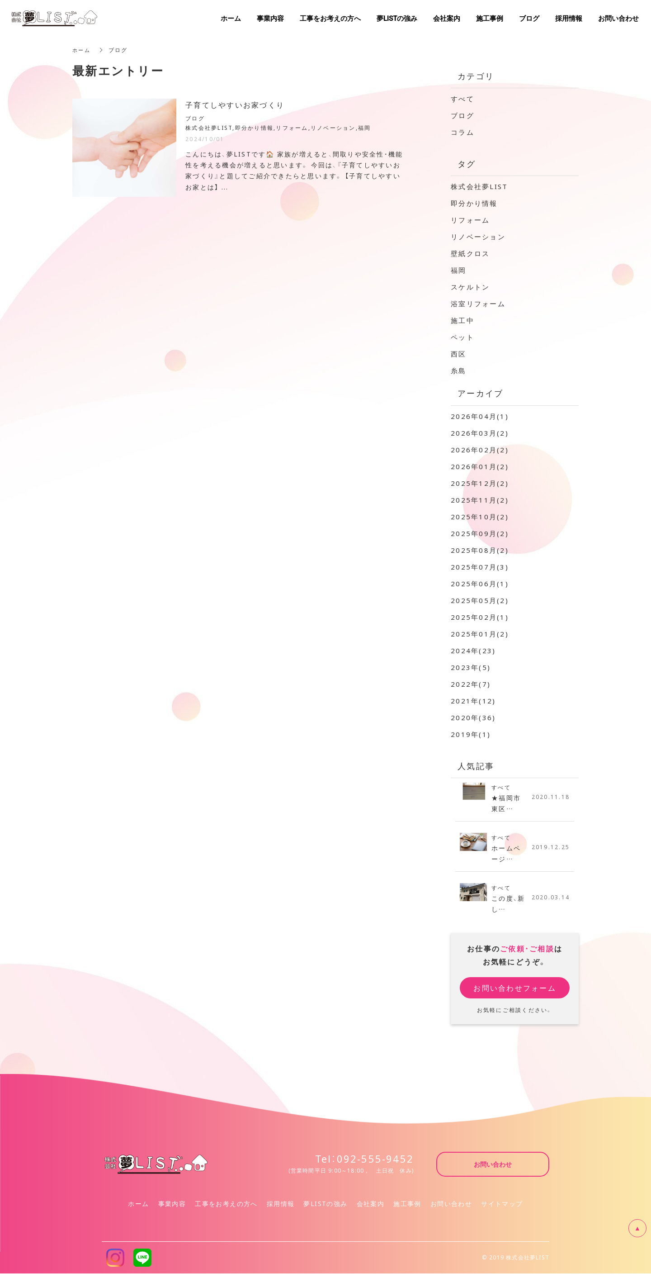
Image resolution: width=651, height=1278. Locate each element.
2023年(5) (471, 667)
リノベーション (478, 237)
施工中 (462, 320)
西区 (459, 354)
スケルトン (470, 287)
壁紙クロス (470, 253)
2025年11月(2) (480, 500)
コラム (462, 132)
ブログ (462, 115)
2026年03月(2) (480, 433)
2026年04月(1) (480, 416)
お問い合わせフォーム (514, 992)
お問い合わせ (451, 1207)
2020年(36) (473, 717)
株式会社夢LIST (479, 186)
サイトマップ (502, 1207)
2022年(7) (471, 684)
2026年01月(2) (480, 466)
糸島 (459, 370)
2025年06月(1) (480, 584)
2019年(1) (471, 734)
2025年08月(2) (480, 550)
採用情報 (281, 1207)
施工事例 (407, 1207)
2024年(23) (473, 651)
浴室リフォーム (478, 304)
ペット (462, 337)
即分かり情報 (474, 203)
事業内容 (172, 1207)
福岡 (459, 270)
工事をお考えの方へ (226, 1207)
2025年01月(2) (480, 634)
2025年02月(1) (480, 617)
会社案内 (371, 1207)
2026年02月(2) (480, 450)
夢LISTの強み (325, 1207)
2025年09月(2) (480, 533)
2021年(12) (473, 701)
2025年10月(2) (480, 517)
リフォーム (470, 220)
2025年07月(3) (480, 567)
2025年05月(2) (480, 600)
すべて (462, 99)
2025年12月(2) (480, 483)
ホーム (82, 50)
